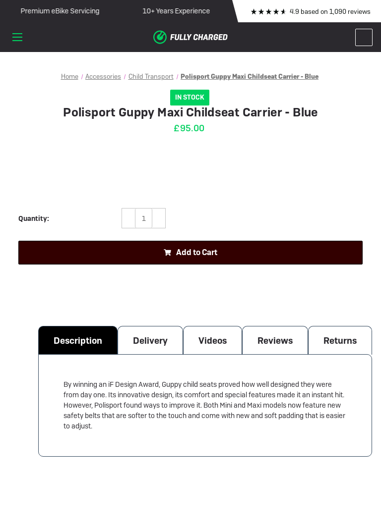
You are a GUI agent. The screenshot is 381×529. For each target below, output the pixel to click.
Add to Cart (190, 252)
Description (78, 340)
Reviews (275, 340)
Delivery (150, 340)
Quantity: (33, 218)
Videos (212, 340)
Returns (340, 340)
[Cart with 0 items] (364, 37)
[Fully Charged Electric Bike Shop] (190, 37)
